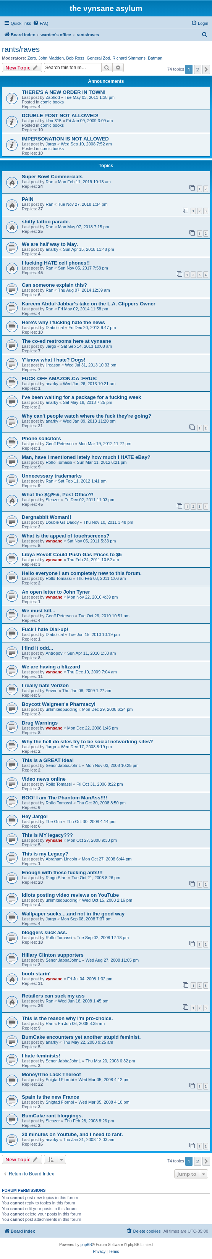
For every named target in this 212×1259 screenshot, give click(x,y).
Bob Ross (75, 58)
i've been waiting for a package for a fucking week (81, 397)
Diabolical (54, 327)
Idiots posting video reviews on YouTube (70, 895)
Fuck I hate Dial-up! (45, 629)
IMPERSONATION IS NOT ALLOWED (65, 139)
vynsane (53, 541)
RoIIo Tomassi (58, 462)
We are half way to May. (50, 244)
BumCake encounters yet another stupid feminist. (81, 1037)
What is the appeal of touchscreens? (65, 536)
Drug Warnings (40, 723)
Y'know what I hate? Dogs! (54, 360)
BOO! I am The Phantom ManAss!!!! (64, 798)
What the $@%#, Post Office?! (58, 494)
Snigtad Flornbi (59, 1079)
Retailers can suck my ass (53, 996)
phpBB (86, 1245)
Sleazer (52, 499)
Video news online (44, 779)
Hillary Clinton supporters (53, 955)
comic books (52, 102)
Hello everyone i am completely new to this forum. (82, 573)
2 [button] (197, 69)
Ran (49, 181)
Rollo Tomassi (58, 578)
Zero (32, 58)
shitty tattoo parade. (46, 221)
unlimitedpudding (61, 709)
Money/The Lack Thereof (51, 1074)
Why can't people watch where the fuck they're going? (86, 416)
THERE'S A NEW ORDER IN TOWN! (64, 92)
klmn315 (53, 120)
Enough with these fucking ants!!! (62, 872)
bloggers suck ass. (44, 932)
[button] (206, 69)
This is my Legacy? (45, 854)
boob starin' (36, 974)
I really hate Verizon (45, 685)
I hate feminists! (41, 1056)
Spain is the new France (50, 1097)
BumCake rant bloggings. (52, 1116)
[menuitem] (40, 23)
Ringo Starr (56, 877)
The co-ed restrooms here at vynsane (66, 341)
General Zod (98, 58)
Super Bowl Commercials (52, 176)
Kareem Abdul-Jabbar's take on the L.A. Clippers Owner (88, 304)
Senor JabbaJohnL (63, 765)
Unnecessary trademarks (52, 476)
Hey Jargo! (35, 816)
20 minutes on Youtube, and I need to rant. (72, 1134)
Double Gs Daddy (62, 522)
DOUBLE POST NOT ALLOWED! (60, 115)
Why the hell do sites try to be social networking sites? (87, 741)
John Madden (51, 58)
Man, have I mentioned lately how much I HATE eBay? (86, 457)
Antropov (53, 653)
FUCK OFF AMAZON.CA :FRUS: (59, 378)
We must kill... (38, 610)
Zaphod (52, 97)
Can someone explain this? (54, 285)
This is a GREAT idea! (48, 760)
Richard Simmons (129, 58)
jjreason (52, 365)
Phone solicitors (41, 438)
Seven (51, 690)
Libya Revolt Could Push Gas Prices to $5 (72, 554)
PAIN (28, 199)
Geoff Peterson (59, 443)
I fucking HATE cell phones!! (56, 263)
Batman (155, 58)
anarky (51, 249)
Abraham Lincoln (61, 859)
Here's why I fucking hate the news (63, 322)
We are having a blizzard (51, 667)
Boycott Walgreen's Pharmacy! (58, 704)
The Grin (53, 821)
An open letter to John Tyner (56, 592)
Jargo (50, 144)
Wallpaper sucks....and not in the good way (73, 914)
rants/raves (21, 49)
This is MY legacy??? (47, 835)
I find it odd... (37, 648)
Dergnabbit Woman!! (46, 517)
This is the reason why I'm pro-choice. (67, 1018)
